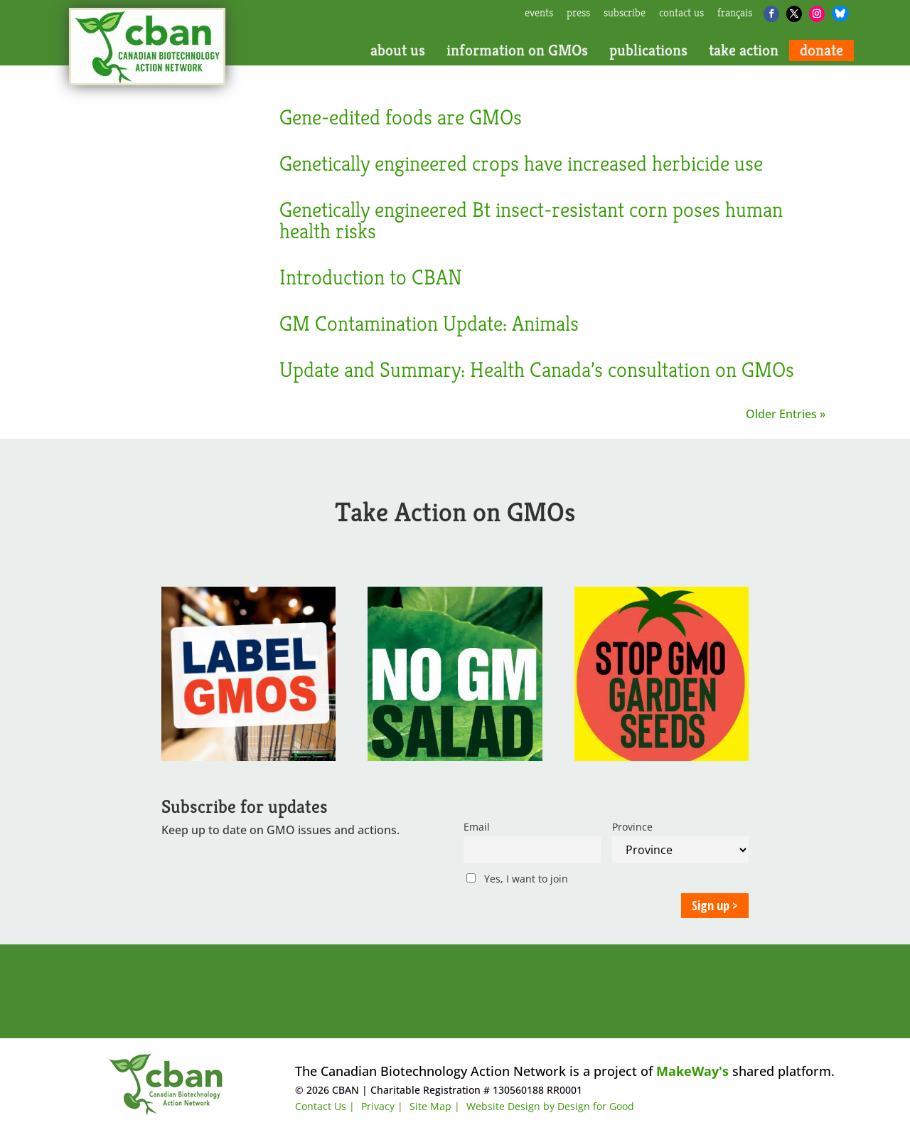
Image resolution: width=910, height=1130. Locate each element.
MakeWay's (692, 1071)
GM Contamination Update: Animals (429, 323)
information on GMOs (517, 50)
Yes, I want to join (517, 878)
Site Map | (435, 1106)
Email (477, 826)
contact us (681, 13)
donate (821, 50)
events (539, 13)
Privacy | (382, 1106)
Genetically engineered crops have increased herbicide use (521, 163)
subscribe (625, 13)
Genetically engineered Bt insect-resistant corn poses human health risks (531, 220)
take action (743, 50)
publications (648, 50)
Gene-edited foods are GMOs (400, 117)
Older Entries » (785, 414)
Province (632, 826)
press (578, 13)
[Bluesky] (840, 13)
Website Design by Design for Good (550, 1106)
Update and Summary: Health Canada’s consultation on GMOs (536, 369)
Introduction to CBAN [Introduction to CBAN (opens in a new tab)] (370, 277)
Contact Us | (325, 1106)
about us (397, 50)
